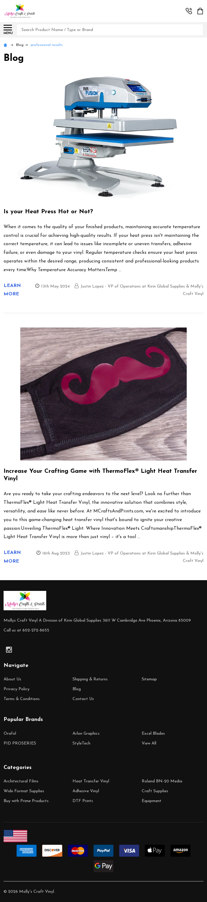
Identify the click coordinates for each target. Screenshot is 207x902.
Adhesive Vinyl (85, 791)
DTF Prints (82, 801)
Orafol (10, 733)
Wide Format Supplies (24, 791)
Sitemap (149, 679)
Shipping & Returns (90, 679)
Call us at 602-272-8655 (26, 630)
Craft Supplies (155, 791)
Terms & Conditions (22, 699)
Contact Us (83, 699)
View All (149, 743)
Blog (76, 689)
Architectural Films (21, 781)
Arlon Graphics (86, 733)
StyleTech (81, 743)
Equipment (151, 801)
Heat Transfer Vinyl (90, 781)
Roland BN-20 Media (162, 781)
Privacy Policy (17, 689)
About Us (12, 679)
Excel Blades (153, 733)
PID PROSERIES (20, 743)
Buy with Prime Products (26, 801)
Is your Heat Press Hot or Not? (48, 212)
